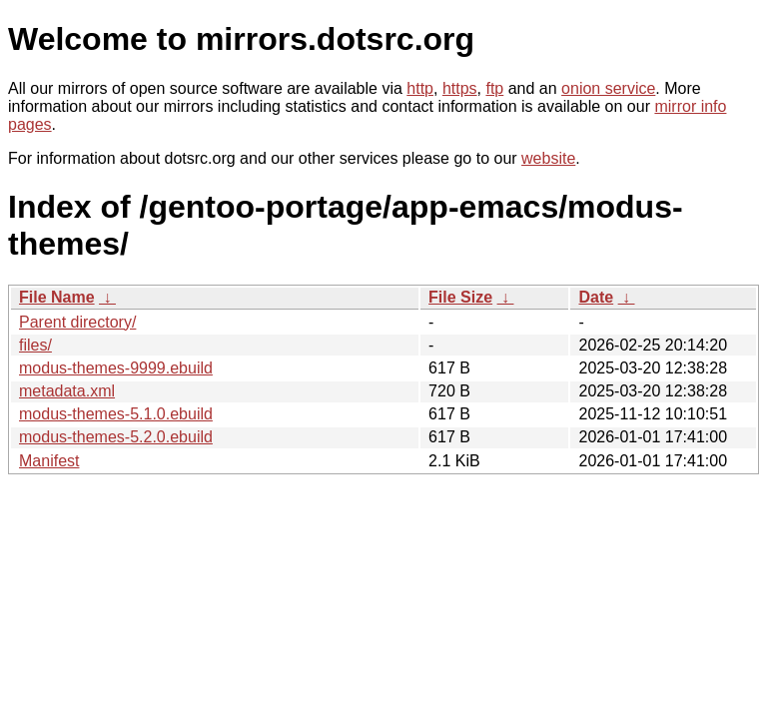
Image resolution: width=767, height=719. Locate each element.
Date (595, 297)
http (419, 88)
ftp (494, 88)
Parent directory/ (77, 322)
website (548, 158)
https (459, 88)
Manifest (49, 460)
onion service (608, 88)
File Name (57, 297)
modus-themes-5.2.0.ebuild (116, 436)
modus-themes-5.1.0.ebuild (116, 413)
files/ (35, 345)
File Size (460, 297)
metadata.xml (67, 390)
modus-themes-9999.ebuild (116, 368)
